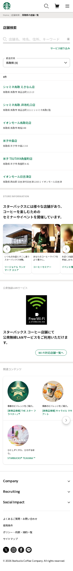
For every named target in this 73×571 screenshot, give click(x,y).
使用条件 (8, 525)
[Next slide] (66, 420)
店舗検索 (15, 14)
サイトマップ (10, 539)
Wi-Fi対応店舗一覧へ (51, 353)
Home (6, 14)
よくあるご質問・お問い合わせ (20, 519)
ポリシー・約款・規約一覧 (17, 532)
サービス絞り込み (60, 48)
